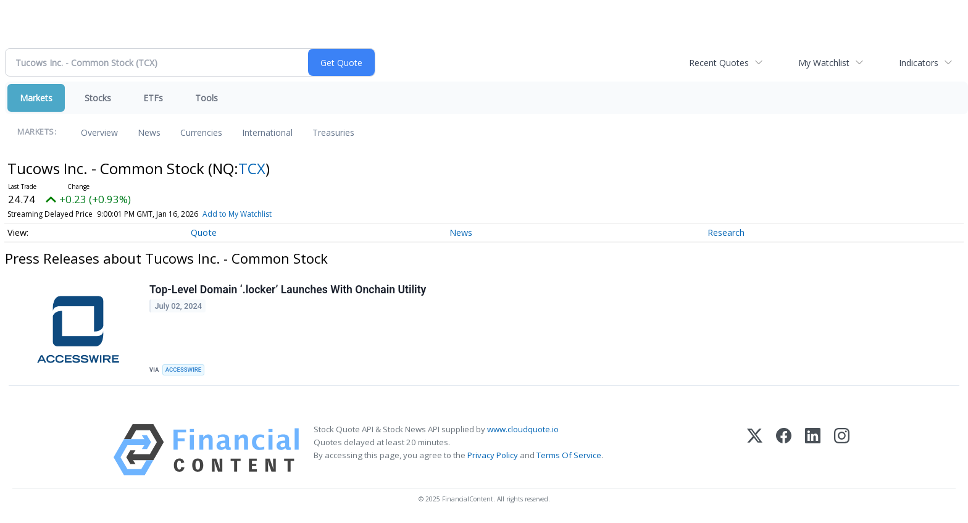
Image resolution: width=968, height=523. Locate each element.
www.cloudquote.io (523, 429)
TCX (251, 168)
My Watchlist (823, 63)
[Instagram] (841, 450)
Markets (36, 98)
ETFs (153, 98)
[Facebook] (783, 450)
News (149, 132)
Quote (204, 232)
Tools (206, 98)
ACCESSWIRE (183, 369)
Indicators (918, 63)
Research (726, 232)
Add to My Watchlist (237, 214)
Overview (99, 132)
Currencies (201, 132)
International (267, 132)
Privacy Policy (492, 455)
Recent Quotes (719, 63)
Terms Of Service (568, 455)
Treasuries (333, 132)
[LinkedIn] (812, 450)
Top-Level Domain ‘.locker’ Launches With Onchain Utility (287, 289)
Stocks (98, 98)
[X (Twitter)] (754, 450)
